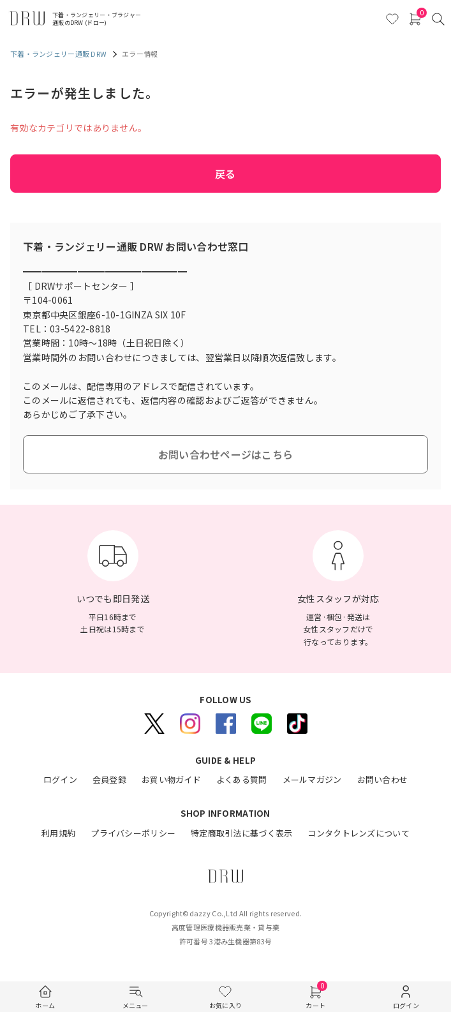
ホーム (45, 1005)
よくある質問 (241, 779)
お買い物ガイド (171, 779)
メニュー (135, 1005)
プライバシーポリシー (133, 833)
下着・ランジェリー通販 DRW (58, 53)
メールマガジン (312, 779)
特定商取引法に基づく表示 (241, 833)
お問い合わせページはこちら (225, 454)
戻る (225, 173)
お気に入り (225, 1005)
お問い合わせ (382, 779)
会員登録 (109, 779)
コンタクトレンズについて (358, 833)
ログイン (406, 1005)
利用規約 (58, 833)
